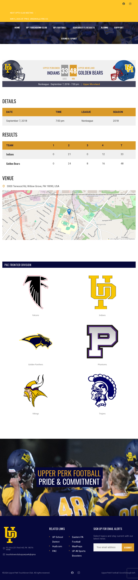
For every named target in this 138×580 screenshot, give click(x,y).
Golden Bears (90, 72)
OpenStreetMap (124, 239)
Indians (53, 73)
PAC (54, 551)
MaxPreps (77, 546)
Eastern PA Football (77, 539)
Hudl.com (57, 546)
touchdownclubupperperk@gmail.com (23, 554)
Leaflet (110, 239)
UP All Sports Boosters (79, 553)
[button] (69, 212)
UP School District (57, 539)
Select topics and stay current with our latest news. (113, 537)
